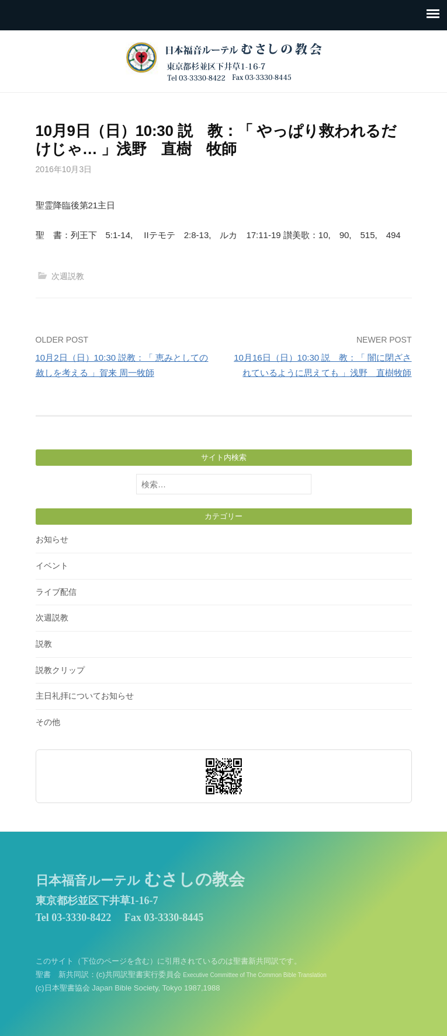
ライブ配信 (56, 592)
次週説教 (67, 276)
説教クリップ (60, 670)
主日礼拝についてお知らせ (85, 695)
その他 (48, 722)
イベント (52, 565)
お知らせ (52, 539)
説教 (44, 643)
